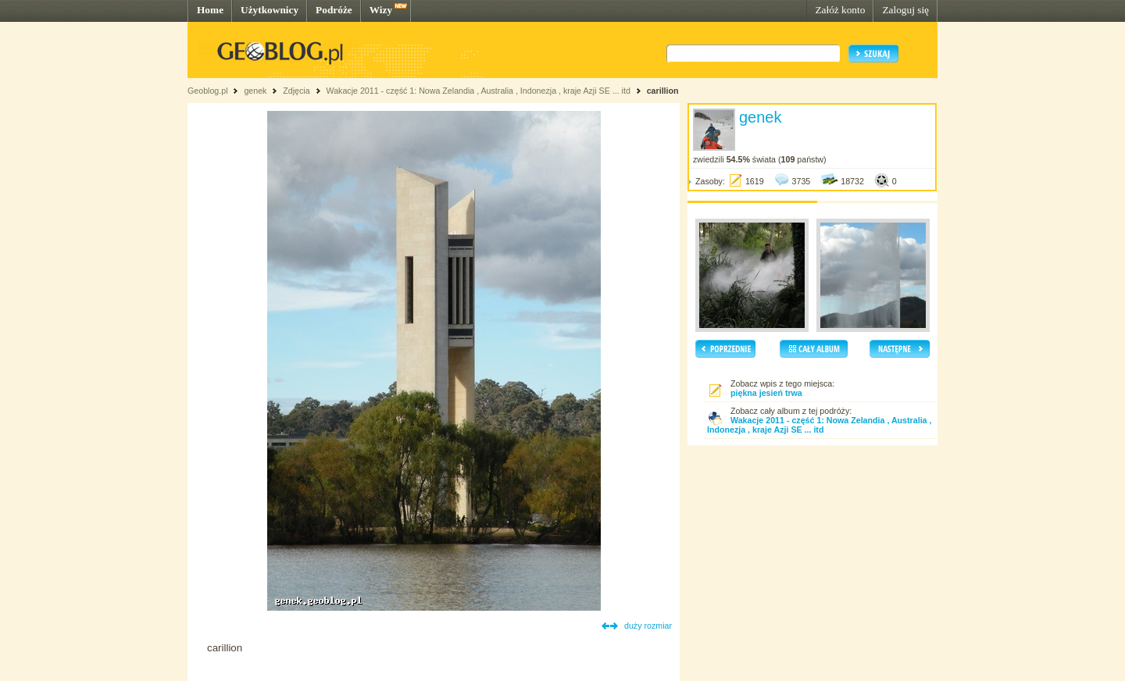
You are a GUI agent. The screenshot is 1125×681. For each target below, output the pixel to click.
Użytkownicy (269, 10)
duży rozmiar (648, 625)
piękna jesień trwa (766, 393)
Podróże (334, 10)
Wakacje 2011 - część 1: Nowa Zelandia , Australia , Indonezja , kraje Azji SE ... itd (478, 90)
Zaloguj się (905, 10)
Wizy (381, 10)
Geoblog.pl (208, 90)
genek (255, 90)
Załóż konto (840, 10)
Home (210, 10)
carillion (663, 90)
